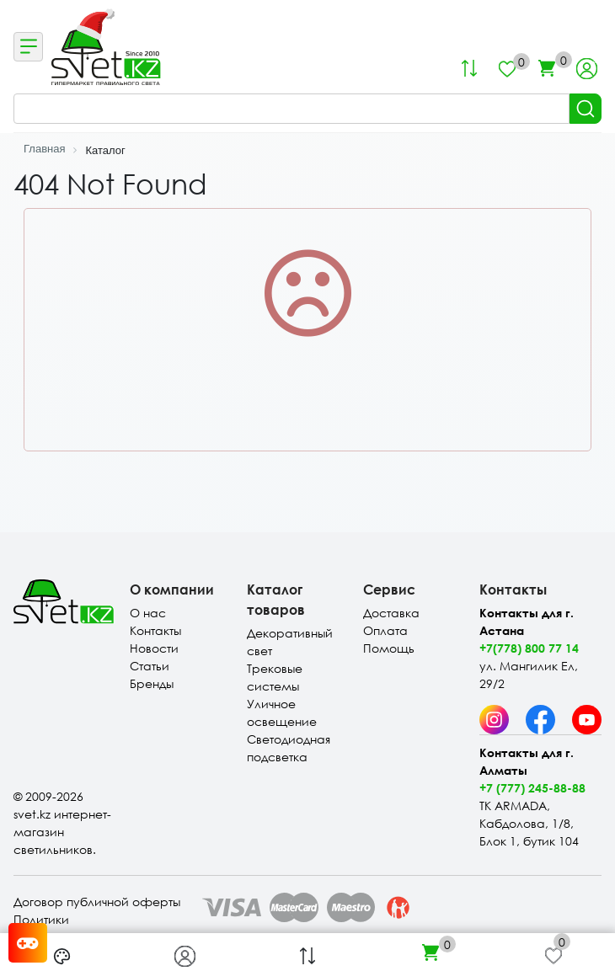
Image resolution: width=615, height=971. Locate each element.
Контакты (155, 630)
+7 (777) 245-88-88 (532, 788)
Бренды (152, 683)
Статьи (149, 666)
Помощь (388, 648)
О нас (148, 613)
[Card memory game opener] (27, 943)
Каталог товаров (276, 599)
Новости (154, 648)
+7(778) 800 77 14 (529, 648)
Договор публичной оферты (96, 902)
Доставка (391, 613)
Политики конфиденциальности (79, 928)
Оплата (385, 630)
